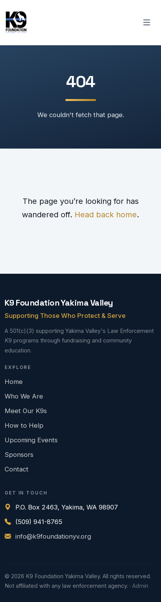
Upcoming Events (31, 440)
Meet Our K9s (26, 411)
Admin (140, 585)
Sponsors (19, 454)
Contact (16, 469)
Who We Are (24, 396)
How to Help (24, 425)
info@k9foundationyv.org (53, 536)
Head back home (106, 214)
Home (14, 381)
